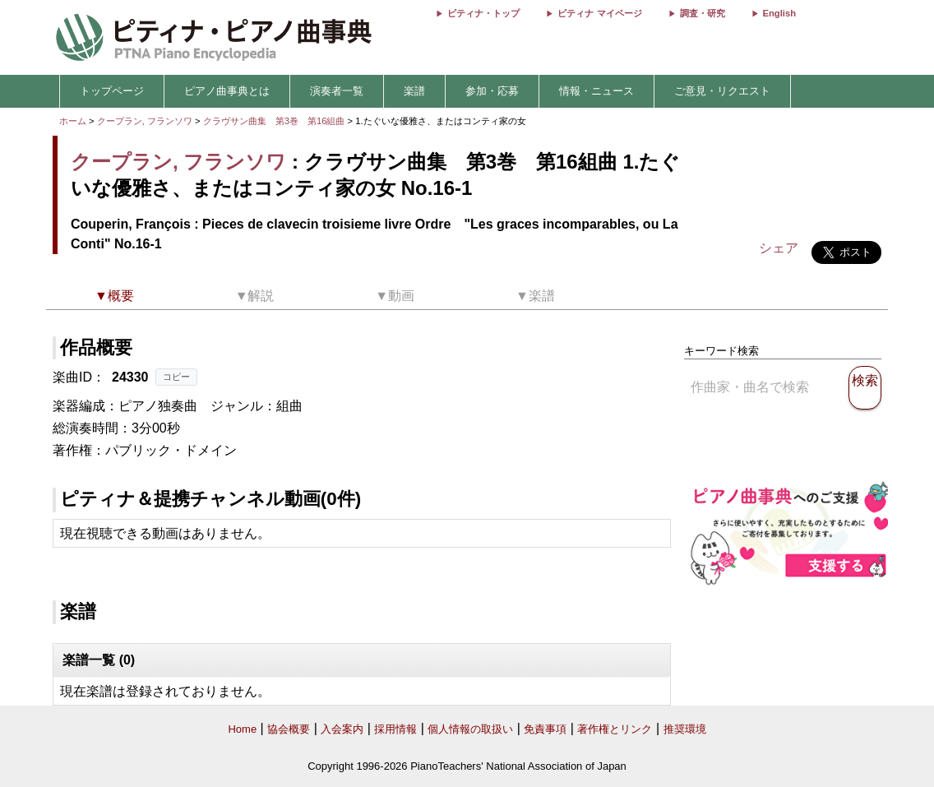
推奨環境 (685, 729)
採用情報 (395, 729)
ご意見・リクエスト (722, 91)
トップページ (112, 91)
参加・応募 (492, 91)
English (779, 13)
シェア (778, 248)
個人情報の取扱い (470, 729)
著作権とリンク (614, 729)
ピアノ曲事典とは (227, 91)
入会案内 (342, 729)
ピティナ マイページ (599, 13)
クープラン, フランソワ (144, 121)
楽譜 (414, 91)
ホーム (72, 121)
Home (242, 729)
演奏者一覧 (336, 91)
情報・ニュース (596, 91)
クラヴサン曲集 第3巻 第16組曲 (275, 121)
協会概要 (288, 729)
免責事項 (545, 729)
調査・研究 (702, 13)
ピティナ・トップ (483, 13)
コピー (176, 377)
